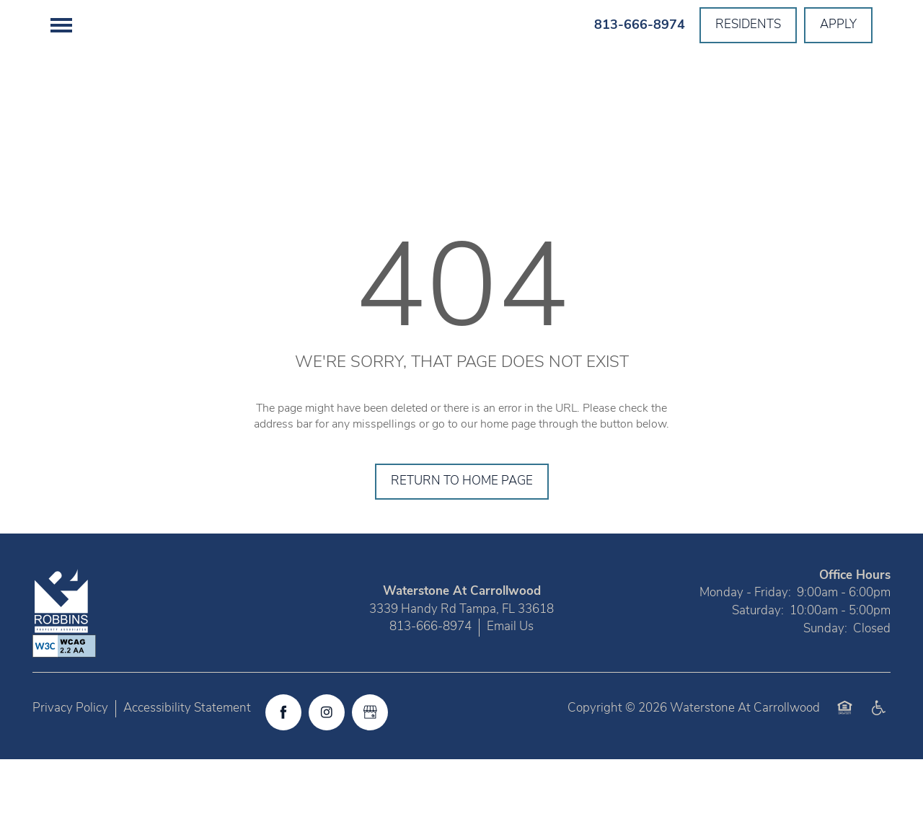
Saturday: (758, 666)
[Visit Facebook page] (283, 767)
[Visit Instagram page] (327, 767)
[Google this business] (370, 767)
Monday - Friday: (745, 648)
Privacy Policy (70, 763)
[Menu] (61, 25)
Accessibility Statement (187, 763)
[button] (748, 25)
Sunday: (825, 684)
